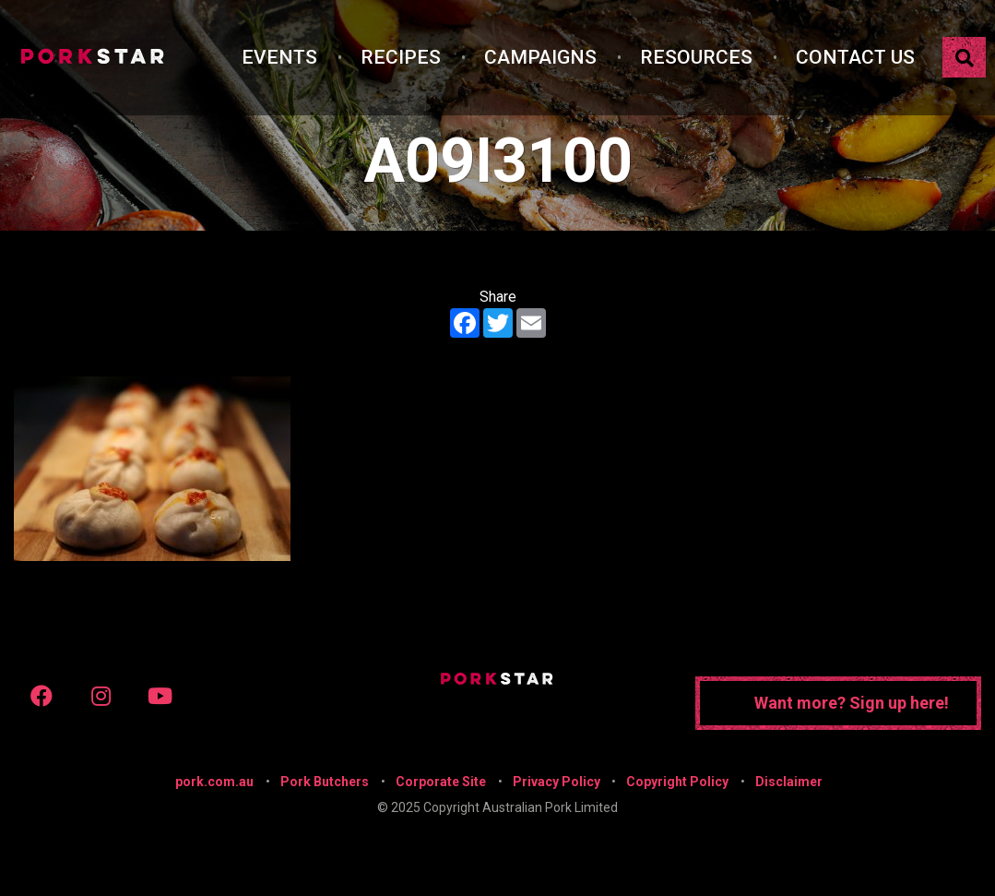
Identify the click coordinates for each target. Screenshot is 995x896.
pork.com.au (214, 781)
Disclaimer (789, 781)
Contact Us (855, 57)
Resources (696, 57)
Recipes (401, 57)
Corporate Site (441, 781)
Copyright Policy (677, 781)
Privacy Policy (556, 781)
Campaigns (540, 57)
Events (279, 57)
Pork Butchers (324, 781)
